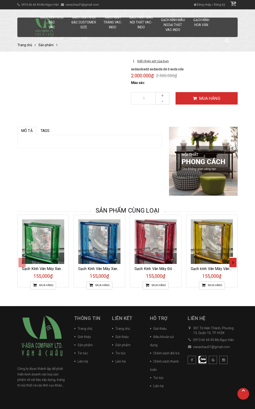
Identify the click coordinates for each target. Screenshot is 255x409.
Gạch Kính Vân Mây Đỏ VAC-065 (161, 268)
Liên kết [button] (122, 318)
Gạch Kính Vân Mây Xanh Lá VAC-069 (53, 268)
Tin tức (83, 353)
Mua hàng (43, 285)
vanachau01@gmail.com (82, 4)
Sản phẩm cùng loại (128, 210)
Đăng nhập (204, 4)
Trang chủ (85, 328)
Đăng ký (219, 4)
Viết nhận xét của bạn (153, 61)
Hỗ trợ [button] (159, 318)
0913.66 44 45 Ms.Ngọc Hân (40, 4)
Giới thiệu (84, 337)
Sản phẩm (85, 345)
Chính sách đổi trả (166, 353)
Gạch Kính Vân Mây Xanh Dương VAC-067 (112, 268)
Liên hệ (83, 361)
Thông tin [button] (87, 318)
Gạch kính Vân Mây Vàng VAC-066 (219, 268)
